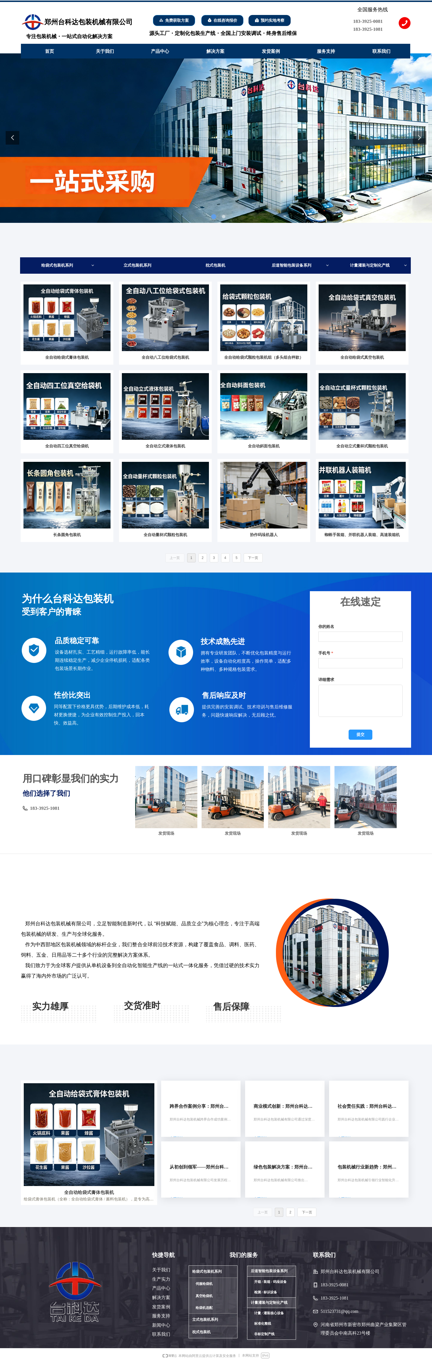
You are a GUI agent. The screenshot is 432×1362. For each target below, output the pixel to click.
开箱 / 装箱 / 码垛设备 (270, 1282)
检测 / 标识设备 (265, 1292)
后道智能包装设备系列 (300, 265)
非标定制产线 (264, 1334)
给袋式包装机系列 (68, 265)
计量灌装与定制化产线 (378, 265)
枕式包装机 (215, 265)
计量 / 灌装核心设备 (269, 1313)
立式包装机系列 (137, 265)
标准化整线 (262, 1324)
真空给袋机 (204, 1296)
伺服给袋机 (204, 1284)
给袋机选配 (204, 1308)
